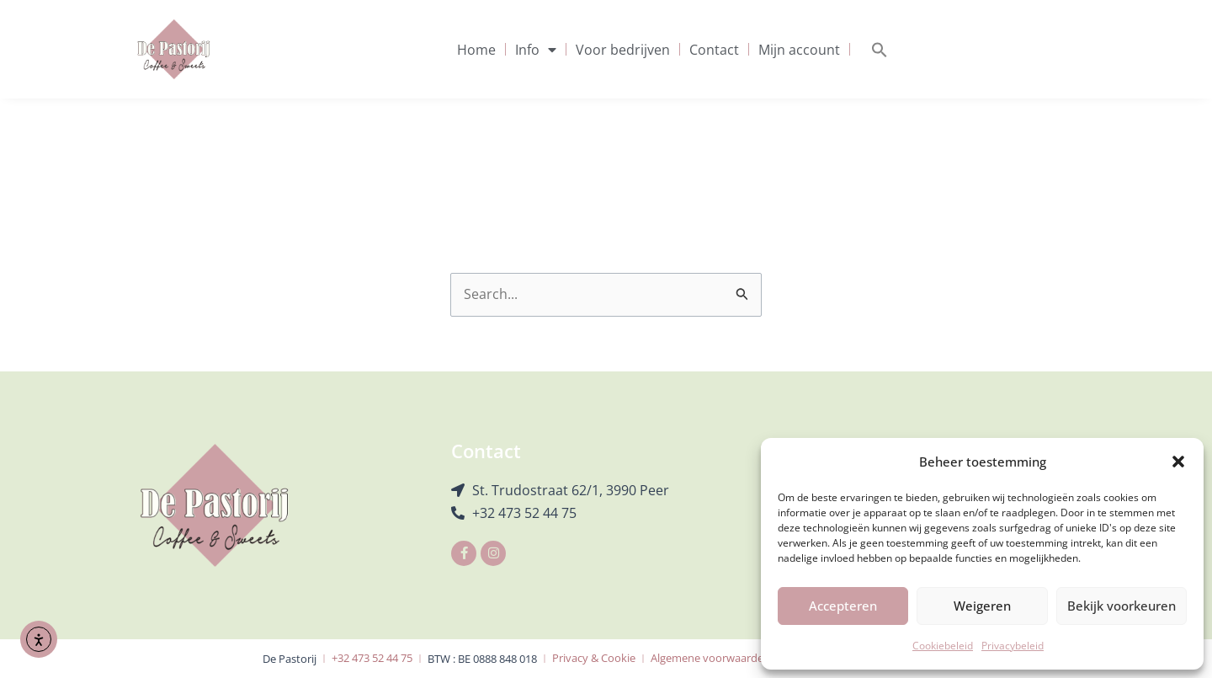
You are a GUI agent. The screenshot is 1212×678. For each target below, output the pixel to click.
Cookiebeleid (942, 645)
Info (535, 50)
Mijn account (799, 49)
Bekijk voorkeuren (1121, 605)
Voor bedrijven (623, 49)
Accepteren (843, 605)
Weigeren (982, 605)
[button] (1178, 461)
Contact (714, 49)
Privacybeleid (1012, 645)
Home (476, 49)
